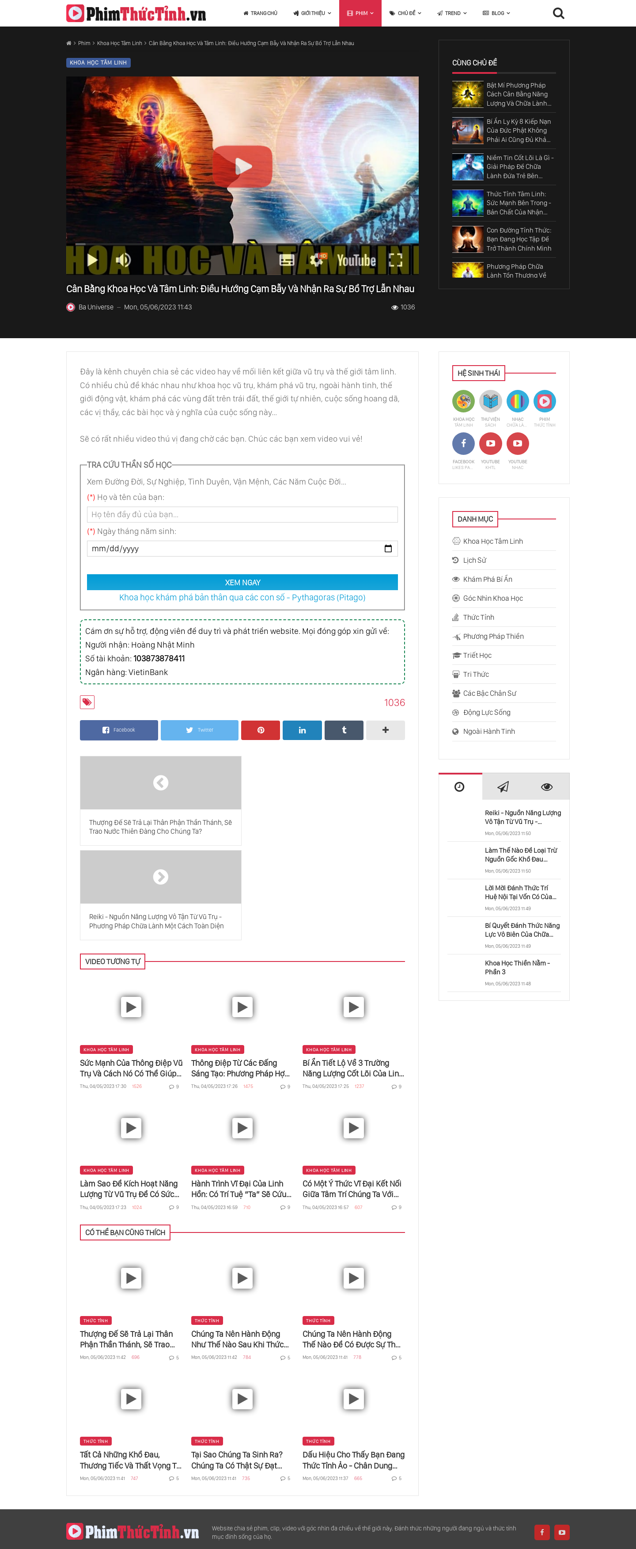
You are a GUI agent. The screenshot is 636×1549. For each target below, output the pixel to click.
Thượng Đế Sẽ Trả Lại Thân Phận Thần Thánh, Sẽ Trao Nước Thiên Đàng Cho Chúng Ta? (130, 1245)
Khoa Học (196, 1487)
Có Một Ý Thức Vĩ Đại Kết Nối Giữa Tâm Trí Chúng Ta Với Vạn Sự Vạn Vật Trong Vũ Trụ (352, 1095)
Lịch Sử (474, 560)
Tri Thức (476, 674)
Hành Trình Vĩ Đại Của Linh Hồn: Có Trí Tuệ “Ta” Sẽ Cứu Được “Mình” (238, 1095)
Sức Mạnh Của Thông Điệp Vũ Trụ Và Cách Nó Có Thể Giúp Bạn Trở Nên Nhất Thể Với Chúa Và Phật (131, 974)
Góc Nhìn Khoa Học (493, 598)
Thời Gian (504, 1487)
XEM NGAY (242, 582)
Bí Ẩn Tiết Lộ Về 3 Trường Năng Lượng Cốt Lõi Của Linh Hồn (353, 974)
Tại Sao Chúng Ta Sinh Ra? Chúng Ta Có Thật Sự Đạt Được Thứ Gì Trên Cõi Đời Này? (236, 1366)
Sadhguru (148, 1487)
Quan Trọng (553, 1487)
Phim (84, 43)
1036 (403, 307)
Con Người (287, 1487)
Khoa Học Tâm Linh (119, 43)
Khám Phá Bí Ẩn (487, 579)
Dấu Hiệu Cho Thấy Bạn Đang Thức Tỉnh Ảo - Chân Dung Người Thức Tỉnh (354, 1366)
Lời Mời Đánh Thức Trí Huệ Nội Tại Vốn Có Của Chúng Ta (518, 893)
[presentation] (460, 787)
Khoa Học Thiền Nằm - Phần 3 (517, 967)
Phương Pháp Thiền (493, 636)
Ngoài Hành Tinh (489, 731)
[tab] (460, 786)
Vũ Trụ (462, 1487)
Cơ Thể (332, 1487)
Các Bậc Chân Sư (489, 693)
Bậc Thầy (421, 1487)
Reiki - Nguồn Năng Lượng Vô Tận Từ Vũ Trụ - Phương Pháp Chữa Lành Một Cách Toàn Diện (523, 818)
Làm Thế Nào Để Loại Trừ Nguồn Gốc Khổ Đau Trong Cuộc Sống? (521, 855)
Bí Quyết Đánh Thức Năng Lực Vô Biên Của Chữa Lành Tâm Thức (522, 930)
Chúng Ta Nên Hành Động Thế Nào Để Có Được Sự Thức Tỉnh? (353, 1245)
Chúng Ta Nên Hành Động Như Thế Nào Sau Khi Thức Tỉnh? (237, 1245)
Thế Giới (241, 1487)
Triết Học (477, 655)
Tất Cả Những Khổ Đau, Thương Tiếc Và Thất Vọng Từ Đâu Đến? (130, 1366)
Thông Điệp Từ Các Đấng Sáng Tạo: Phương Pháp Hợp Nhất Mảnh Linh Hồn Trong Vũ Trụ (240, 974)
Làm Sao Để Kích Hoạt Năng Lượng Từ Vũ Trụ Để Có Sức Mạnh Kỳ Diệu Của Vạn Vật (129, 1095)
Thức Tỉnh (95, 1226)
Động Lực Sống (487, 712)
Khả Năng (375, 1487)
